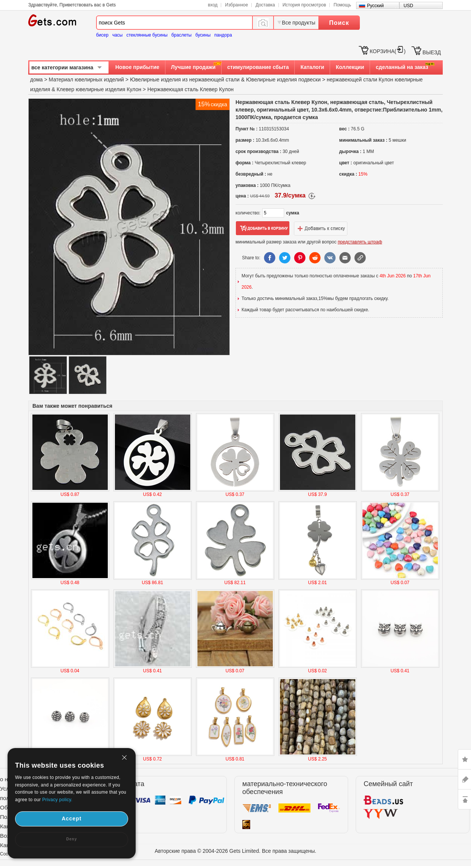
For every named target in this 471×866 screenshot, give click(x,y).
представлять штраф (360, 242)
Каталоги (312, 67)
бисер (102, 35)
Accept (72, 819)
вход (213, 5)
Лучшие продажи (193, 67)
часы (117, 35)
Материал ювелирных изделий (87, 80)
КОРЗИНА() (387, 51)
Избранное (236, 5)
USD (408, 5)
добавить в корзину (263, 228)
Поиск (339, 23)
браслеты (181, 35)
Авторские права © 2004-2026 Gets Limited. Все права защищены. (236, 851)
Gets (52, 20)
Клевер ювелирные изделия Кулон (99, 89)
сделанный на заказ (402, 67)
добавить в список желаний (321, 228)
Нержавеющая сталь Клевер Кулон (190, 89)
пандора (223, 35)
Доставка (265, 5)
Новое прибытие (137, 67)
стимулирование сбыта (258, 67)
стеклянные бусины (147, 35)
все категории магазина (62, 67)
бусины (202, 35)
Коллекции (350, 67)
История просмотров (304, 5)
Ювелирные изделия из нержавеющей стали (185, 80)
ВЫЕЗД (431, 52)
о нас (7, 779)
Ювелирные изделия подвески (283, 80)
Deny (71, 839)
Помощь (342, 5)
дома (36, 80)
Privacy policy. (57, 799)
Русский (375, 5)
